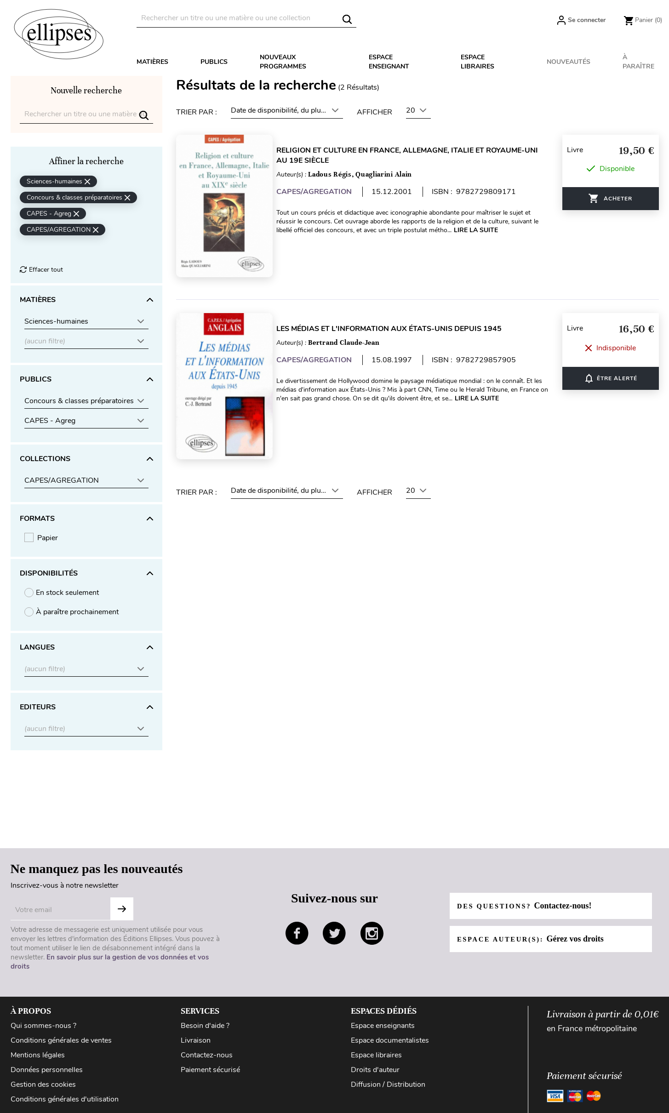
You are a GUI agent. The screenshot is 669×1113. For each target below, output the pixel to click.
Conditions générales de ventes (61, 1040)
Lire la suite (486, 230)
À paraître (638, 62)
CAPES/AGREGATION (324, 192)
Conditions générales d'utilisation (65, 1099)
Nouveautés (568, 61)
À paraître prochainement (77, 612)
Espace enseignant (389, 62)
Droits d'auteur (375, 1070)
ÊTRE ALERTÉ (610, 366)
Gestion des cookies (43, 1084)
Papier (47, 538)
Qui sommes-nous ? (43, 1026)
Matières (152, 61)
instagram (371, 933)
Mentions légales (38, 1055)
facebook (297, 933)
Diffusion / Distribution (388, 1084)
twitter (334, 933)
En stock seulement (67, 593)
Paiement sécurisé (210, 1070)
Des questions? (529, 905)
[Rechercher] (246, 18)
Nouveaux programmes (283, 62)
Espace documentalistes (390, 1040)
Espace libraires (477, 62)
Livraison (196, 1040)
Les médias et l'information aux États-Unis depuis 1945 (399, 320)
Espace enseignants (383, 1026)
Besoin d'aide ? (205, 1026)
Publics (214, 61)
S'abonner (121, 908)
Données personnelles (47, 1070)
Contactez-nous (207, 1055)
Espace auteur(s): (535, 938)
